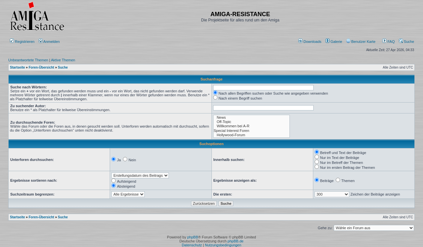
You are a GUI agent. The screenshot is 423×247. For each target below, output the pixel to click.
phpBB (192, 237)
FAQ (388, 42)
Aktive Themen (63, 60)
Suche (406, 42)
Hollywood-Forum (251, 135)
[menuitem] (310, 42)
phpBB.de (236, 241)
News (251, 117)
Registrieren (22, 42)
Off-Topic (251, 122)
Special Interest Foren (251, 131)
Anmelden (50, 42)
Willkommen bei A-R (251, 126)
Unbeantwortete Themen (28, 60)
